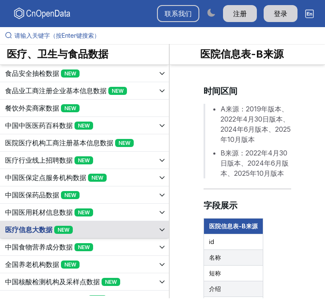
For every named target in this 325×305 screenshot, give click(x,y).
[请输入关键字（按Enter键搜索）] (166, 35)
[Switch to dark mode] (211, 12)
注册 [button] (240, 13)
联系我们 (178, 13)
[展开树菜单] (84, 73)
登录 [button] (280, 13)
